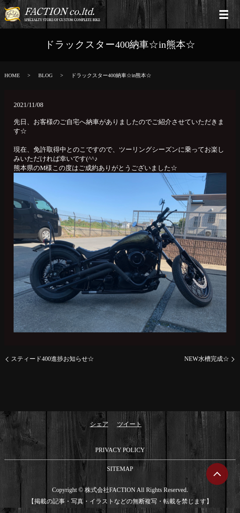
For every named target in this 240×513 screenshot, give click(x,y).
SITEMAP (120, 469)
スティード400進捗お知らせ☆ (52, 359)
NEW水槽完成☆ (206, 359)
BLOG (45, 75)
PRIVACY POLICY (120, 450)
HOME (12, 75)
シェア (99, 424)
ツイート (129, 424)
